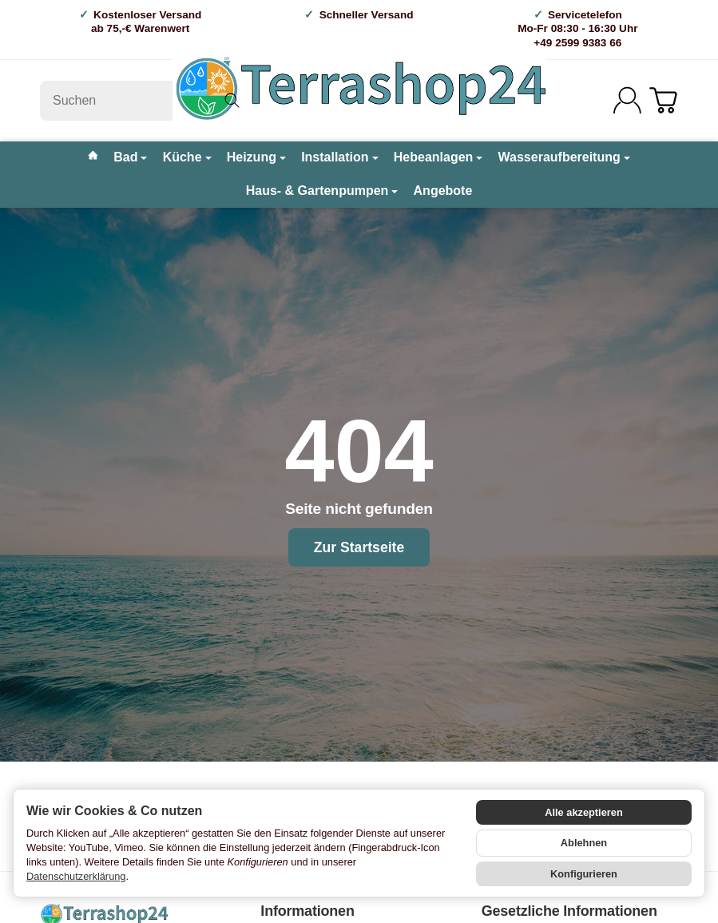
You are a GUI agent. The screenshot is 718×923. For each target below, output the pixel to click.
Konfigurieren (583, 874)
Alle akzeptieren (583, 812)
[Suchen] (146, 101)
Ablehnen (584, 843)
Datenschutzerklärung (75, 876)
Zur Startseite (359, 547)
